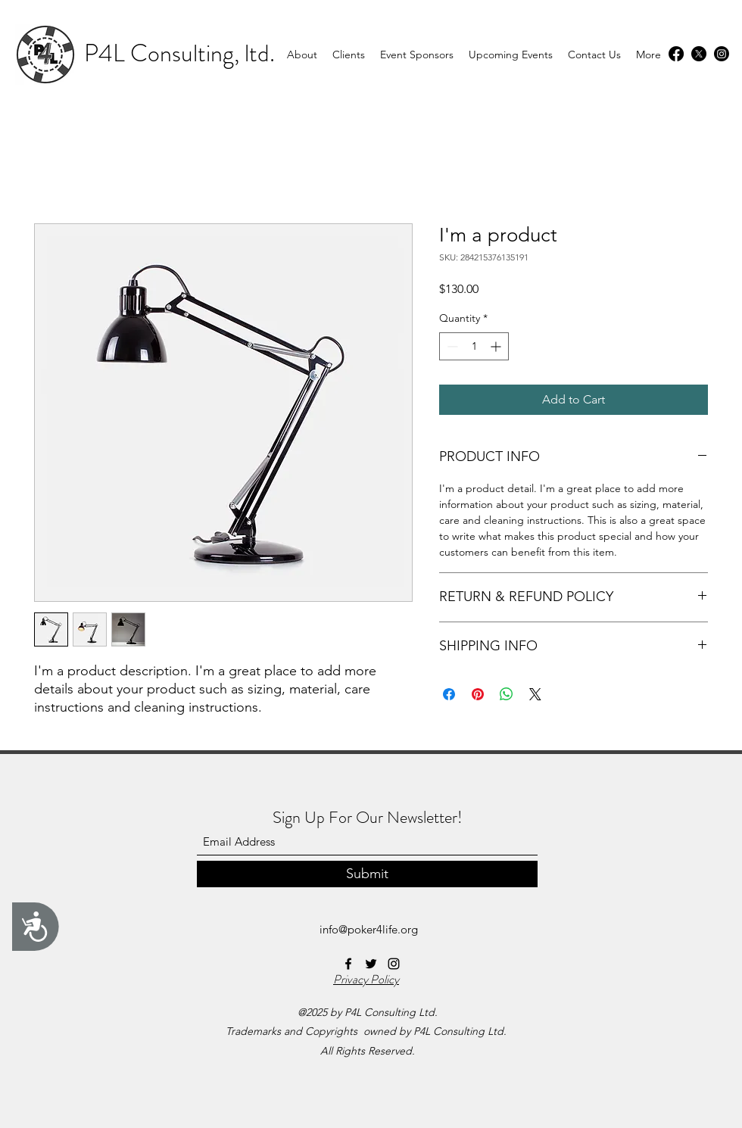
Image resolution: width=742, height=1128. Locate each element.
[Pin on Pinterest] (478, 694)
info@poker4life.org (369, 929)
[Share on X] (535, 694)
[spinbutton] (474, 346)
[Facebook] (676, 53)
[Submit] (367, 874)
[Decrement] (450, 346)
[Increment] (497, 346)
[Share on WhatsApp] (506, 694)
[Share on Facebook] (449, 694)
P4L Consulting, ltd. (179, 53)
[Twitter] (698, 53)
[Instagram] (721, 53)
